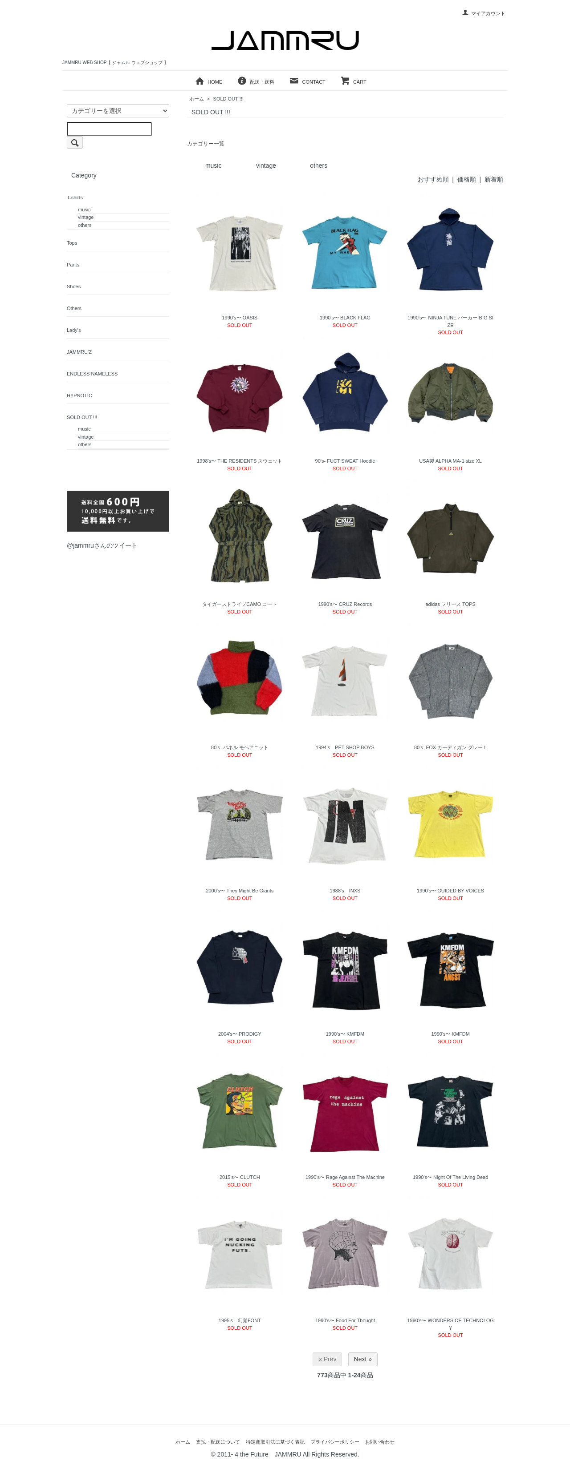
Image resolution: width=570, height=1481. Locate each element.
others (318, 165)
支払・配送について (218, 1442)
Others (74, 308)
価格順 (466, 179)
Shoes (74, 286)
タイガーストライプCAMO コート (239, 604)
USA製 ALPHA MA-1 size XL (450, 461)
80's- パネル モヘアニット (240, 747)
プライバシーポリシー (334, 1442)
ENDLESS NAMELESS (92, 373)
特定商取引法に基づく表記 (275, 1442)
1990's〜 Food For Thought (345, 1320)
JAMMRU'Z (79, 352)
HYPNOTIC (79, 395)
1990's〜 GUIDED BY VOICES (450, 890)
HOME (208, 82)
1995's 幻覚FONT (240, 1320)
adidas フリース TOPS (451, 604)
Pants (73, 264)
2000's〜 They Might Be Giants (239, 890)
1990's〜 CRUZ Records (345, 604)
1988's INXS (345, 890)
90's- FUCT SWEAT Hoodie (345, 461)
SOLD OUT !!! (228, 98)
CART (353, 82)
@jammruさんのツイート (102, 545)
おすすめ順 (433, 179)
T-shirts (75, 197)
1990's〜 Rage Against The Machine (345, 1177)
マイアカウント (483, 13)
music (213, 165)
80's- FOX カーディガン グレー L (450, 747)
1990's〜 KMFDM (345, 1034)
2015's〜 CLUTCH (240, 1177)
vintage (266, 165)
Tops (72, 243)
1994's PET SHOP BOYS (345, 747)
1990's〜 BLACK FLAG (345, 317)
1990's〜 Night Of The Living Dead (450, 1177)
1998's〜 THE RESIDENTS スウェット (239, 461)
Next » (363, 1359)
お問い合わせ (380, 1442)
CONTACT (307, 82)
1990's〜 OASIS (239, 317)
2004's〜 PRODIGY (239, 1034)
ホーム (196, 98)
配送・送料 (255, 82)
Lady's (74, 330)
